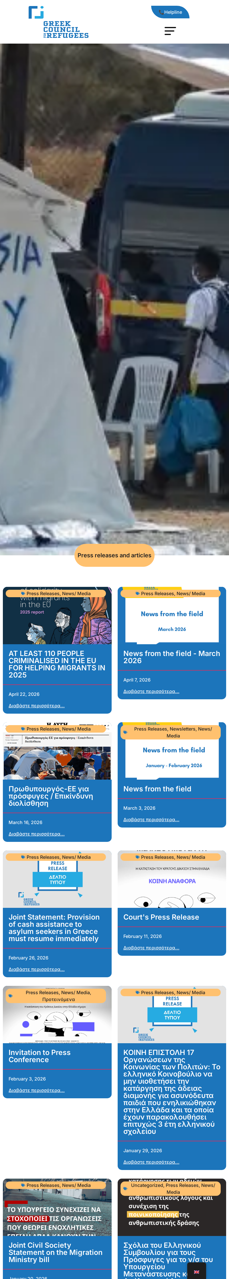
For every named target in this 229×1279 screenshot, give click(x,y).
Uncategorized (147, 1185)
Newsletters (183, 729)
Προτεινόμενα (58, 999)
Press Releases (43, 593)
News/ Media (76, 593)
